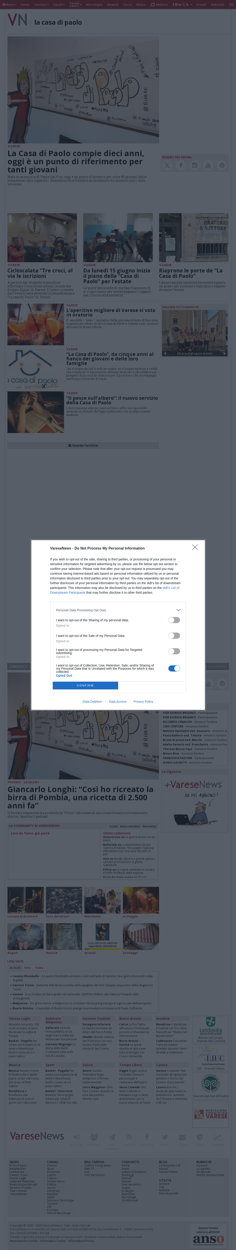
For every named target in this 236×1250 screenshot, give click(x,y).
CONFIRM (85, 685)
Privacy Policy (143, 701)
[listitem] (118, 610)
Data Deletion (92, 701)
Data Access (117, 701)
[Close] (196, 548)
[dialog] (118, 625)
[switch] (174, 620)
